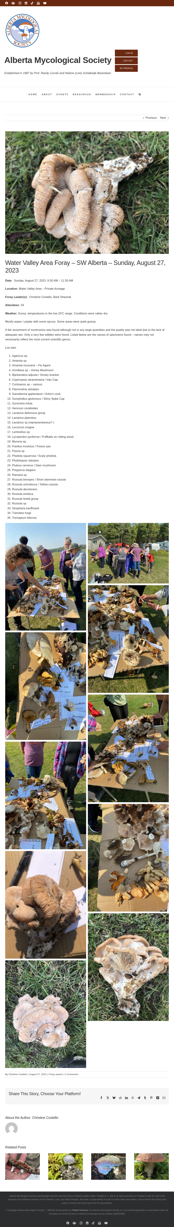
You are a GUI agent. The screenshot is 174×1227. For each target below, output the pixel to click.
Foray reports (56, 1074)
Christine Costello (18, 1074)
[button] (140, 94)
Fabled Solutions (80, 1210)
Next (163, 117)
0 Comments (71, 1074)
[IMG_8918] (87, 192)
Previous (151, 117)
